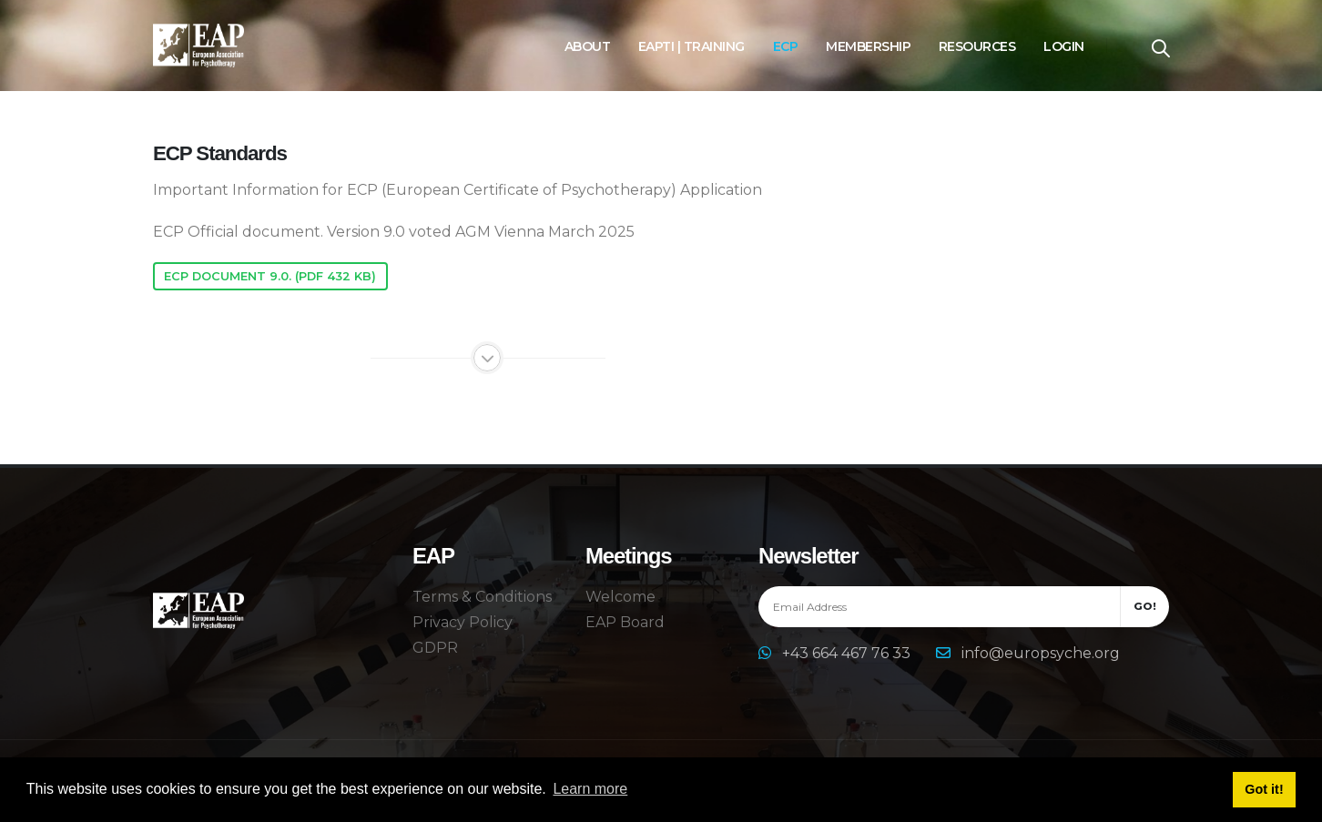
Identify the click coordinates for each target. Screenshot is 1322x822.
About (587, 46)
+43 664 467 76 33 (848, 653)
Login (1063, 46)
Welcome (620, 596)
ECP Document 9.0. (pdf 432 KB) (270, 276)
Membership (868, 46)
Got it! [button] (1264, 789)
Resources (977, 46)
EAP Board (625, 622)
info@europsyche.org (1040, 653)
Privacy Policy (462, 622)
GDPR (435, 647)
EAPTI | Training (691, 46)
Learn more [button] (590, 789)
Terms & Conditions (482, 596)
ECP (785, 46)
